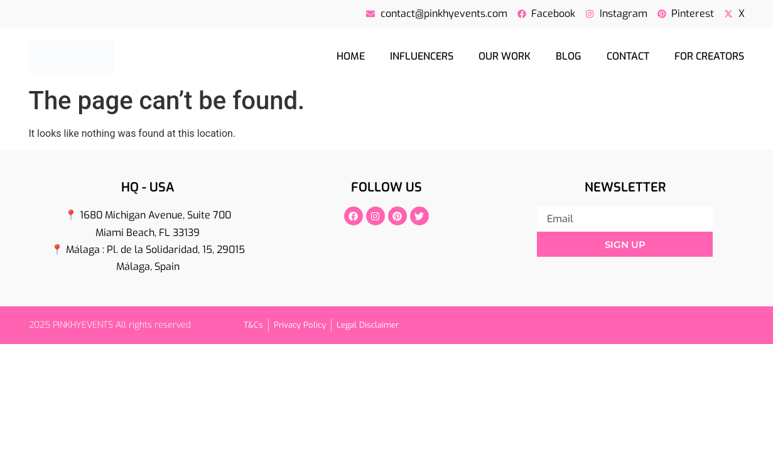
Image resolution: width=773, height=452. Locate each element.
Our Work (504, 56)
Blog (568, 56)
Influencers (421, 56)
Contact (628, 56)
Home (351, 56)
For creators (709, 56)
